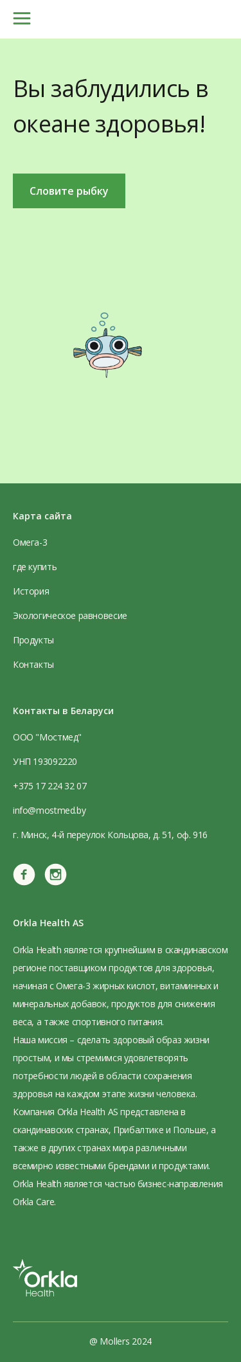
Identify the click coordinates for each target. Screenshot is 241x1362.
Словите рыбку (69, 191)
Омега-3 (30, 542)
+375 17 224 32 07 (49, 786)
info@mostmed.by (49, 810)
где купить (35, 566)
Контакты (33, 664)
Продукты (33, 640)
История (31, 591)
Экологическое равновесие (70, 615)
